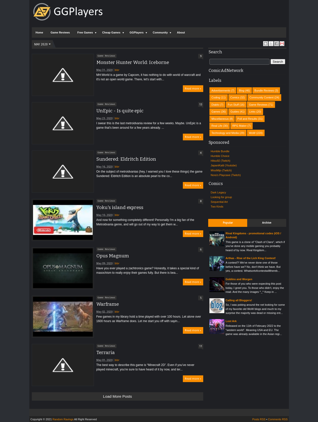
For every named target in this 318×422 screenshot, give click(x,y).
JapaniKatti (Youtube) (224, 165)
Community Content (261, 97)
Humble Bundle (220, 151)
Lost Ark (231, 321)
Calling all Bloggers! (239, 300)
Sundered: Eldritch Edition (126, 159)
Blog (241, 90)
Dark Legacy (218, 192)
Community (160, 32)
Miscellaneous (220, 118)
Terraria (105, 352)
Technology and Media (225, 132)
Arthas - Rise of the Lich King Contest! (251, 258)
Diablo (215, 104)
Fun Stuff (233, 104)
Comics (234, 97)
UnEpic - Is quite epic (120, 111)
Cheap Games (111, 32)
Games (215, 111)
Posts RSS (258, 419)
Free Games (85, 32)
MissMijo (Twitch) (221, 170)
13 (200, 104)
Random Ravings (62, 419)
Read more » (193, 88)
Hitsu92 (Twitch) (220, 160)
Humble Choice (220, 155)
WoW (252, 132)
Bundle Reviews (264, 90)
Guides (234, 111)
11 (200, 346)
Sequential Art (219, 201)
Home (39, 32)
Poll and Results (247, 118)
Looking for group (221, 197)
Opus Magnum (112, 256)
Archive (266, 222)
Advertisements (220, 90)
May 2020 (41, 44)
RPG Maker (239, 125)
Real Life (216, 125)
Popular (228, 222)
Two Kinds (217, 206)
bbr (117, 70)
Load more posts (117, 396)
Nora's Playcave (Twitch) (226, 175)
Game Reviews (60, 32)
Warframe (107, 304)
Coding (215, 97)
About (181, 32)
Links (252, 111)
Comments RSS (278, 419)
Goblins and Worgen (239, 279)
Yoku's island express (119, 207)
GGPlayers (137, 32)
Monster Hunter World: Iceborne (132, 62)
